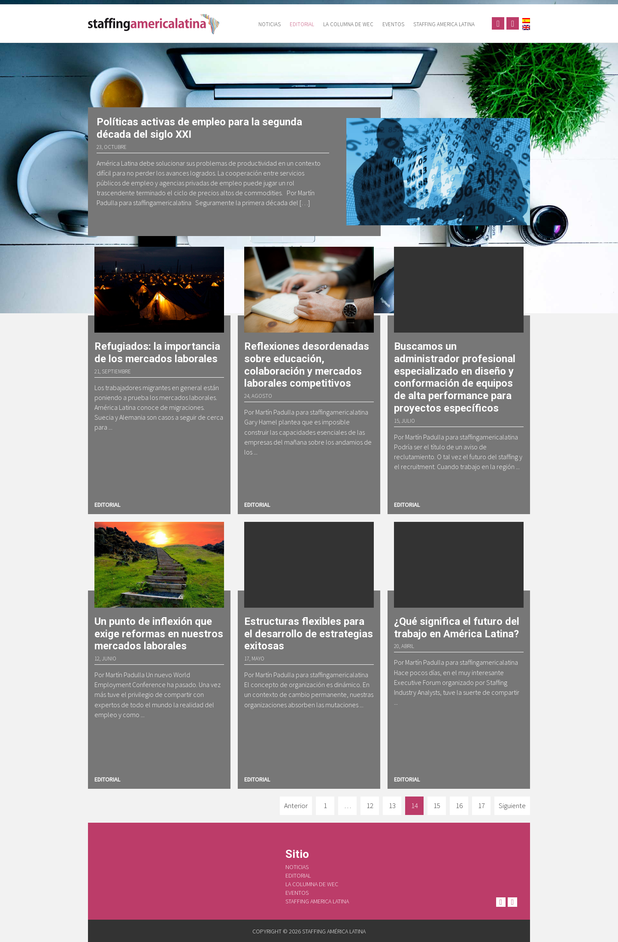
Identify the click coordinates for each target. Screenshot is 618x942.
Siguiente (512, 805)
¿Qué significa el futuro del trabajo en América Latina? (456, 627)
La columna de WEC (348, 24)
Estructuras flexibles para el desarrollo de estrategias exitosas (308, 633)
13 (392, 805)
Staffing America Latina (444, 24)
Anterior (296, 805)
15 (436, 805)
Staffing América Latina (156, 23)
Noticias (269, 24)
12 (370, 805)
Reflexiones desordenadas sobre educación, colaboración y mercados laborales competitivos (306, 364)
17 (481, 805)
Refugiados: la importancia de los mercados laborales (157, 352)
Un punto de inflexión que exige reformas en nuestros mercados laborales (158, 633)
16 (459, 805)
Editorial (302, 24)
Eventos (393, 24)
